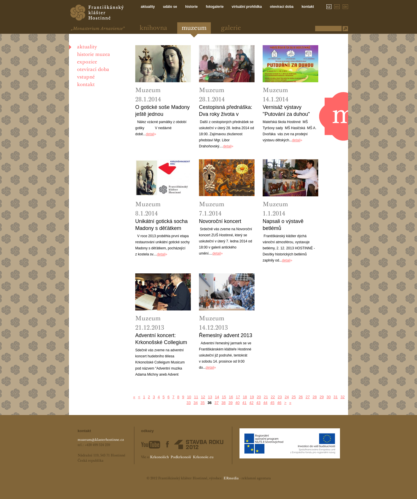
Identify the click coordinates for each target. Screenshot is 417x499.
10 (189, 397)
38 (224, 403)
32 (343, 397)
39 (230, 403)
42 (251, 403)
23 (280, 397)
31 (336, 397)
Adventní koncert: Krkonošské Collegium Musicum (161, 339)
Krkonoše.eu (203, 457)
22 (273, 397)
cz (329, 7)
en (337, 7)
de (345, 7)
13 (210, 397)
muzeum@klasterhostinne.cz (101, 440)
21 (266, 397)
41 (244, 403)
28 (314, 397)
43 (258, 403)
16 (231, 397)
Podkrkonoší (181, 457)
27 (308, 397)
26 (301, 397)
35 (202, 403)
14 (217, 397)
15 (224, 397)
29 (321, 397)
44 (265, 403)
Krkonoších (159, 457)
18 (245, 397)
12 (203, 397)
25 (294, 397)
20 (259, 397)
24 (287, 397)
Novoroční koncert (220, 221)
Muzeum (194, 28)
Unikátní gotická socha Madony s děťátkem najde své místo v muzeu (161, 225)
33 (188, 403)
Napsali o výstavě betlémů (283, 224)
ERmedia (231, 478)
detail (150, 134)
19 (252, 397)
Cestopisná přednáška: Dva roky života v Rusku (225, 111)
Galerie (231, 28)
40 (237, 403)
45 (272, 403)
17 (238, 397)
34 (195, 403)
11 (196, 397)
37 (216, 403)
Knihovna (153, 28)
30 (329, 397)
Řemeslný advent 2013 (225, 335)
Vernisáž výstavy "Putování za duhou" (286, 110)
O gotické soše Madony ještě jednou (162, 110)
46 (279, 403)
